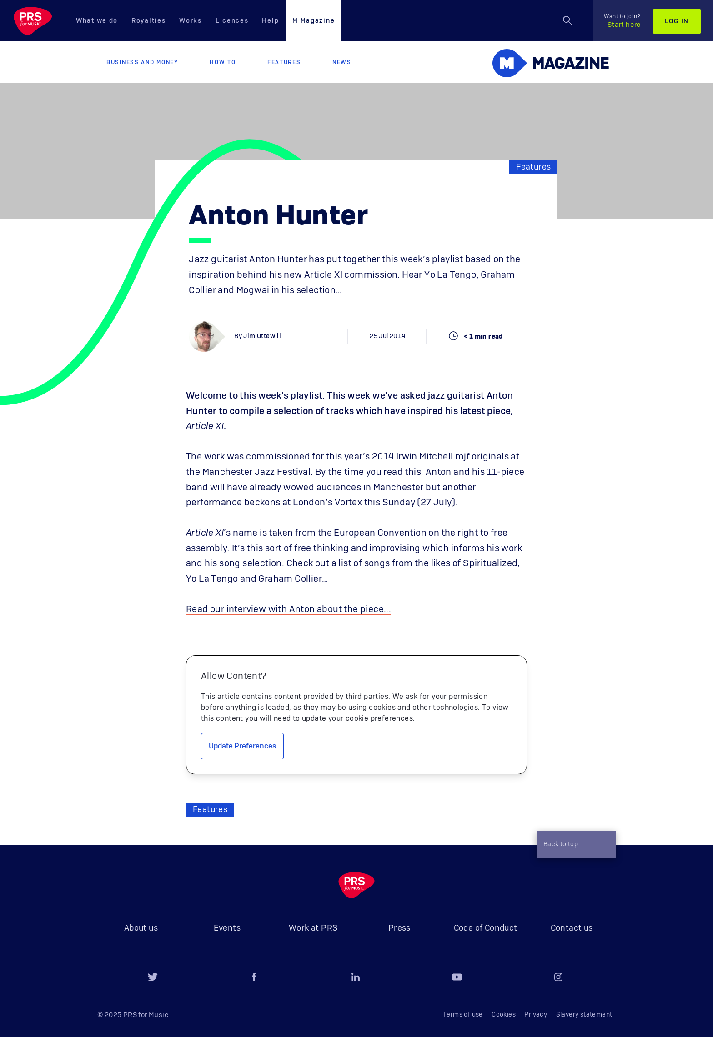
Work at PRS (313, 928)
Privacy (535, 1015)
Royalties (148, 21)
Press (399, 928)
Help (270, 21)
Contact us (572, 928)
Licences (232, 21)
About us (141, 928)
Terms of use (463, 1015)
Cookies (504, 1015)
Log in (677, 21)
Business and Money (142, 62)
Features (284, 62)
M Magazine (313, 21)
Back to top (573, 846)
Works (190, 21)
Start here (622, 21)
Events (227, 928)
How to (223, 62)
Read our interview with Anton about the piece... (288, 609)
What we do (97, 21)
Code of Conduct (485, 928)
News (341, 62)
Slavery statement (584, 1015)
